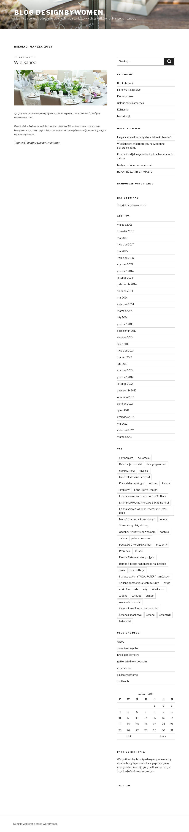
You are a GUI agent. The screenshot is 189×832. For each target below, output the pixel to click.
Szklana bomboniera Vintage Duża (139, 582)
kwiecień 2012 (125, 430)
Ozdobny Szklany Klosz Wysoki (137, 531)
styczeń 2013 (125, 370)
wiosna (123, 595)
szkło (167, 582)
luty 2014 (122, 317)
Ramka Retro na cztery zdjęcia (137, 557)
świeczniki (125, 621)
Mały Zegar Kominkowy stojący (137, 519)
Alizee (120, 641)
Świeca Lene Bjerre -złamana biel (138, 608)
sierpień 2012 (125, 403)
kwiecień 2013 (125, 350)
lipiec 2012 (123, 410)
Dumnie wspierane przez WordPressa (35, 823)
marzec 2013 (124, 357)
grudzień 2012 (125, 377)
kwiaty (166, 483)
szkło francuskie (128, 589)
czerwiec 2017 (125, 231)
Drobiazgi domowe (128, 654)
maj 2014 (122, 297)
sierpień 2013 (125, 337)
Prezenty (161, 544)
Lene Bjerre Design (145, 489)
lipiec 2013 (123, 343)
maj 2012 (122, 423)
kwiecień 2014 (125, 304)
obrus (163, 519)
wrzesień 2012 (125, 397)
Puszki (139, 550)
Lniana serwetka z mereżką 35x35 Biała (142, 496)
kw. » (163, 736)
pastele (164, 531)
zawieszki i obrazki (130, 602)
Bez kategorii (125, 83)
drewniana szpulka (128, 648)
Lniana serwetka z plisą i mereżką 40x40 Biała (143, 510)
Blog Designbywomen (59, 12)
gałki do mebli (127, 470)
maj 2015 (122, 251)
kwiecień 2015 (125, 257)
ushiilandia (123, 681)
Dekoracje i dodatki (130, 464)
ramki (122, 570)
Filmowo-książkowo (129, 89)
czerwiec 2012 (125, 416)
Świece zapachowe (130, 614)
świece (150, 614)
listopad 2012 (125, 383)
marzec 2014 (124, 310)
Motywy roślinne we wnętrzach (135, 165)
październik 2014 (127, 284)
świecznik (165, 614)
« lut (128, 736)
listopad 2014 (125, 277)
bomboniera (126, 457)
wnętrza (136, 595)
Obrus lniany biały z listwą (133, 525)
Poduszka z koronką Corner (135, 544)
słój (145, 589)
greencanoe (124, 668)
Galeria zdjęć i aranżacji (130, 102)
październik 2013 (126, 330)
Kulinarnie (123, 109)
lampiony (124, 489)
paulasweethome (127, 674)
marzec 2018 (124, 224)
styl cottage (137, 570)
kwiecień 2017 (125, 244)
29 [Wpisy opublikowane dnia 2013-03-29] (154, 730)
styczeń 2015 (125, 264)
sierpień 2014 (125, 290)
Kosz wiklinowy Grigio (131, 483)
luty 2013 (122, 363)
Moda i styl (123, 116)
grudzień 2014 (125, 271)
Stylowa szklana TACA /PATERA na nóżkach (144, 576)
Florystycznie (125, 96)
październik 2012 (126, 390)
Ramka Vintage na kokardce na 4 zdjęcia (142, 563)
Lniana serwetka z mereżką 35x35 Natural (144, 502)
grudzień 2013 (125, 324)
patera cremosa (140, 538)
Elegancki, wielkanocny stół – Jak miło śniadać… (145, 137)
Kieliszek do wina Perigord (134, 477)
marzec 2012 (124, 436)
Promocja (125, 550)
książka (153, 483)
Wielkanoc (25, 62)
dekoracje (144, 457)
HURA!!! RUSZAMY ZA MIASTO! (135, 171)
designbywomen (156, 464)
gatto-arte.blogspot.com (132, 661)
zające (150, 595)
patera (123, 538)
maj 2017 (122, 237)
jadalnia (144, 470)
